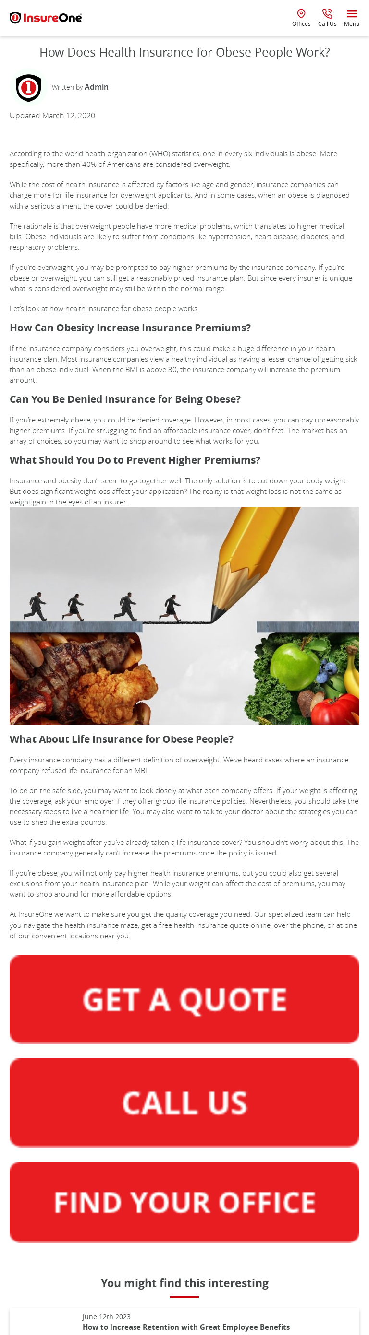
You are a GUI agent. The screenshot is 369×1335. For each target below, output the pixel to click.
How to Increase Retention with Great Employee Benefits (186, 1327)
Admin (97, 87)
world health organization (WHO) (117, 153)
